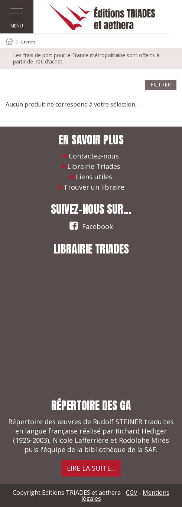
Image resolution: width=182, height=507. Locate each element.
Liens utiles (94, 176)
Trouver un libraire (94, 187)
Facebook (91, 225)
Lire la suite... (91, 468)
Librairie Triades (93, 166)
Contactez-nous (94, 155)
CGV (131, 492)
